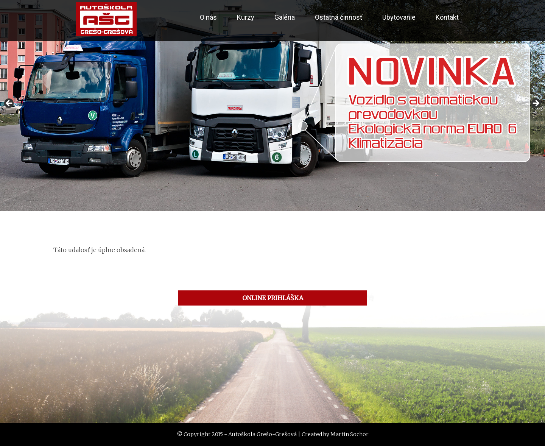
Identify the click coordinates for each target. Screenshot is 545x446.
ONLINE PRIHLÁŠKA (272, 298)
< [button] (9, 103)
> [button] (535, 103)
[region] (272, 105)
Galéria (284, 17)
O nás (208, 17)
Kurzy (245, 17)
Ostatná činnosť (338, 17)
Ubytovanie (399, 17)
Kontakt (447, 17)
